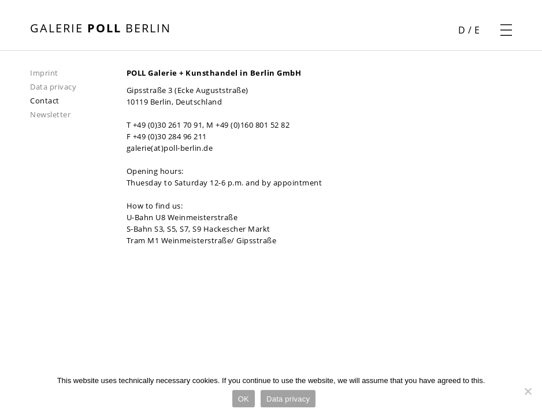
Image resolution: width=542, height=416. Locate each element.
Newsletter (50, 114)
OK (243, 399)
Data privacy (53, 86)
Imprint (44, 73)
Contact (45, 100)
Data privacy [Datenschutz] (288, 399)
